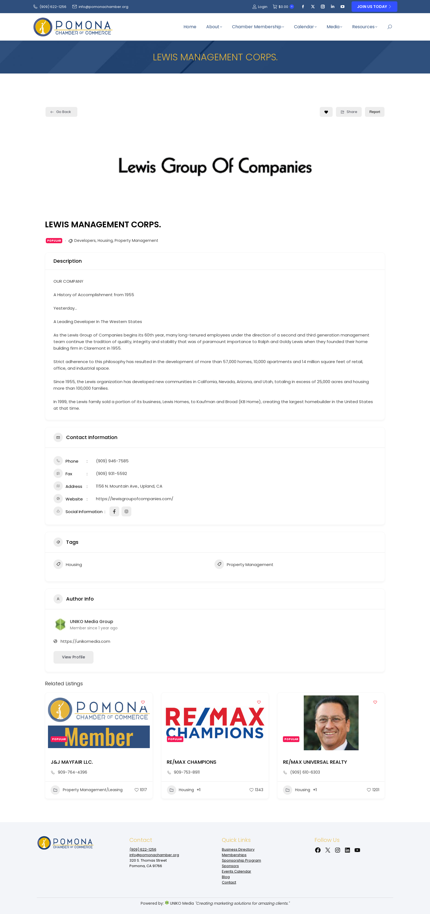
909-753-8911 (303, 772)
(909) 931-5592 (111, 473)
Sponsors (230, 865)
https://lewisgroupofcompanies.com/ (134, 499)
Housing (105, 240)
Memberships (234, 855)
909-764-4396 (188, 772)
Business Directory (238, 849)
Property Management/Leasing (203, 790)
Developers (85, 240)
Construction (69, 790)
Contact (229, 882)
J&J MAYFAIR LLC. (188, 762)
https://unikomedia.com (85, 641)
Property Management (136, 240)
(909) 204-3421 (73, 772)
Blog (226, 876)
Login (259, 6)
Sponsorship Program (241, 860)
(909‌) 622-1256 (49, 6)
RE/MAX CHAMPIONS (308, 762)
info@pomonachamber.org (100, 6)
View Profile (73, 657)
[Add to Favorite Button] (326, 111)
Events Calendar (236, 871)
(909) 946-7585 (112, 461)
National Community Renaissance (92, 762)
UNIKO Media (179, 903)
